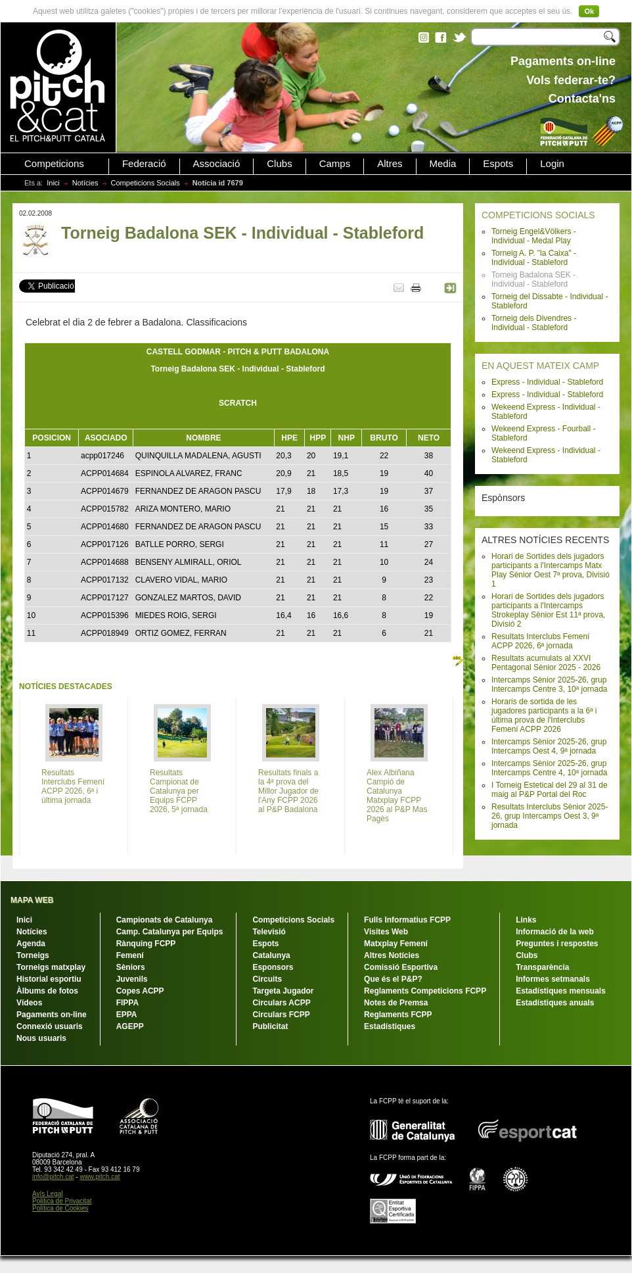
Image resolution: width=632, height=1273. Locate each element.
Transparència (542, 967)
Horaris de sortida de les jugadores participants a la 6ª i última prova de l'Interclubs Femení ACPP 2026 (544, 715)
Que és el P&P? (393, 979)
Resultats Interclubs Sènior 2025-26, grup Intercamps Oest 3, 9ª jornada (549, 816)
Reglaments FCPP (398, 1014)
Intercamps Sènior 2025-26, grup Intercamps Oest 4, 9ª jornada (548, 746)
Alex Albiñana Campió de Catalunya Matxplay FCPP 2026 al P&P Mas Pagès (397, 795)
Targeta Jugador (282, 991)
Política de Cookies (60, 1208)
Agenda (30, 943)
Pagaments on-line (51, 1014)
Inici (53, 183)
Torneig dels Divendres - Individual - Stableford (533, 323)
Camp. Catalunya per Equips (169, 931)
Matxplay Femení (396, 943)
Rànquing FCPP (146, 943)
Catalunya (271, 955)
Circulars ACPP (281, 1002)
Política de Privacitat (62, 1201)
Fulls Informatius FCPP (407, 920)
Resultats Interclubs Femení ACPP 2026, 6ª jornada (540, 641)
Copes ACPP (140, 991)
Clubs (279, 163)
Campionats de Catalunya (164, 920)
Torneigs (32, 955)
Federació (144, 163)
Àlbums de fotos (47, 991)
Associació (216, 163)
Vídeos (29, 1002)
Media (443, 163)
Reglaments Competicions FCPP (425, 991)
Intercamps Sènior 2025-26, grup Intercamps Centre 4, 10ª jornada (549, 768)
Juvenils (132, 979)
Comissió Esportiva (401, 967)
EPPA (126, 1014)
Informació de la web (555, 931)
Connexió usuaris (49, 1026)
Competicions (54, 163)
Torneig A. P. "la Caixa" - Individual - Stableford (533, 258)
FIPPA (127, 1002)
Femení (130, 955)
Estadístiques (389, 1026)
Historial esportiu (48, 979)
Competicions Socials (145, 183)
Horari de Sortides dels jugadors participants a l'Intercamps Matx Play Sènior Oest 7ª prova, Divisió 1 (550, 570)
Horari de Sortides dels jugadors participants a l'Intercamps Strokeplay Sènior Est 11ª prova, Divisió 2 (548, 610)
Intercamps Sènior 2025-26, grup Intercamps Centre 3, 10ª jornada (549, 684)
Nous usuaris (41, 1038)
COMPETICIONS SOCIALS (538, 215)
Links (526, 920)
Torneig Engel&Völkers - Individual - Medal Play (533, 236)
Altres (389, 163)
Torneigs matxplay (50, 967)
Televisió (268, 931)
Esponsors (272, 967)
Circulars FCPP (280, 1014)
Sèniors (130, 967)
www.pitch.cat (99, 1176)
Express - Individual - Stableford (547, 382)
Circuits (267, 979)
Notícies (85, 183)
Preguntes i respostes (557, 943)
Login (552, 163)
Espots (498, 163)
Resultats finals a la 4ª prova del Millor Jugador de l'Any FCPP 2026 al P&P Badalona (288, 791)
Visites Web (386, 931)
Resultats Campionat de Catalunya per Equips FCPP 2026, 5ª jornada (179, 791)
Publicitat (270, 1026)
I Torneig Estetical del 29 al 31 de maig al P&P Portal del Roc (549, 790)
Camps (335, 163)
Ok (589, 11)
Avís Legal (47, 1193)
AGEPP (130, 1026)
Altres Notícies (391, 955)
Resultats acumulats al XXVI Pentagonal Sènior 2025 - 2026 (545, 663)
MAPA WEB (32, 900)
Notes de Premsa (396, 1002)
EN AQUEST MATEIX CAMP (540, 365)
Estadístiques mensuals (561, 991)
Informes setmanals (553, 979)
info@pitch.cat (53, 1176)
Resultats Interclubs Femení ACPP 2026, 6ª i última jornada (72, 786)
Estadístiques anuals (555, 1002)
